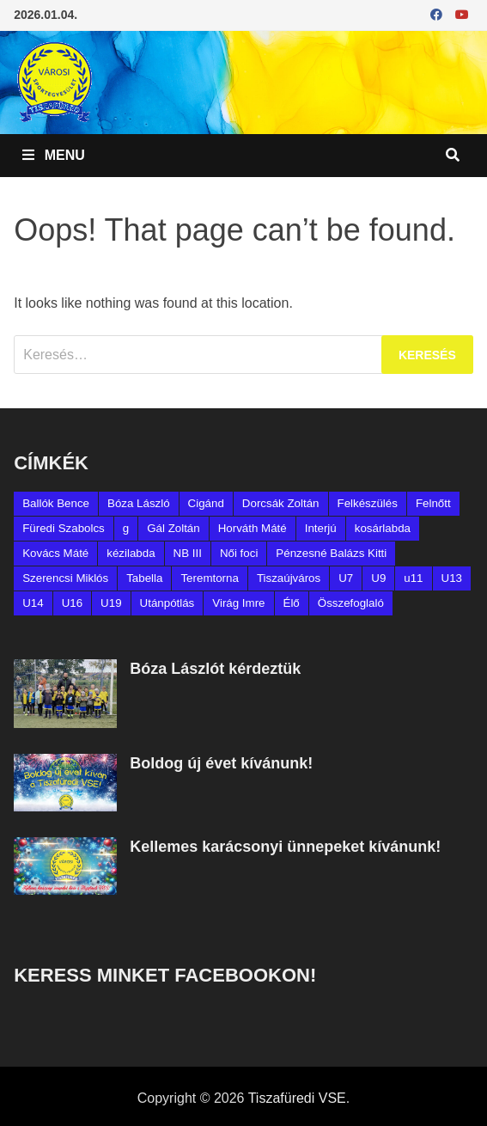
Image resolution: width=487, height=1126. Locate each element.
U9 (378, 578)
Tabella (144, 578)
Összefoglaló (351, 603)
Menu (53, 155)
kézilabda (131, 553)
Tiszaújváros (288, 578)
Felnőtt (433, 503)
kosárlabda (383, 528)
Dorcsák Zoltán (281, 503)
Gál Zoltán (173, 528)
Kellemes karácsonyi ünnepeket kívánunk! (285, 846)
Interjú (321, 528)
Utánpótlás (167, 603)
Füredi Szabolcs (63, 528)
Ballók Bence (55, 503)
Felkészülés (368, 503)
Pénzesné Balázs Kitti (331, 553)
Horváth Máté (252, 528)
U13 (451, 578)
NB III (187, 553)
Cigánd (206, 503)
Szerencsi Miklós (65, 578)
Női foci (239, 553)
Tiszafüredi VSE (297, 1098)
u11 (413, 578)
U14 (32, 603)
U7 (345, 578)
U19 (110, 603)
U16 (72, 603)
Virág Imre (238, 603)
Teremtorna (209, 578)
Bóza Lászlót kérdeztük (215, 668)
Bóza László (138, 503)
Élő (291, 603)
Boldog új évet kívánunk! (221, 763)
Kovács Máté (55, 553)
